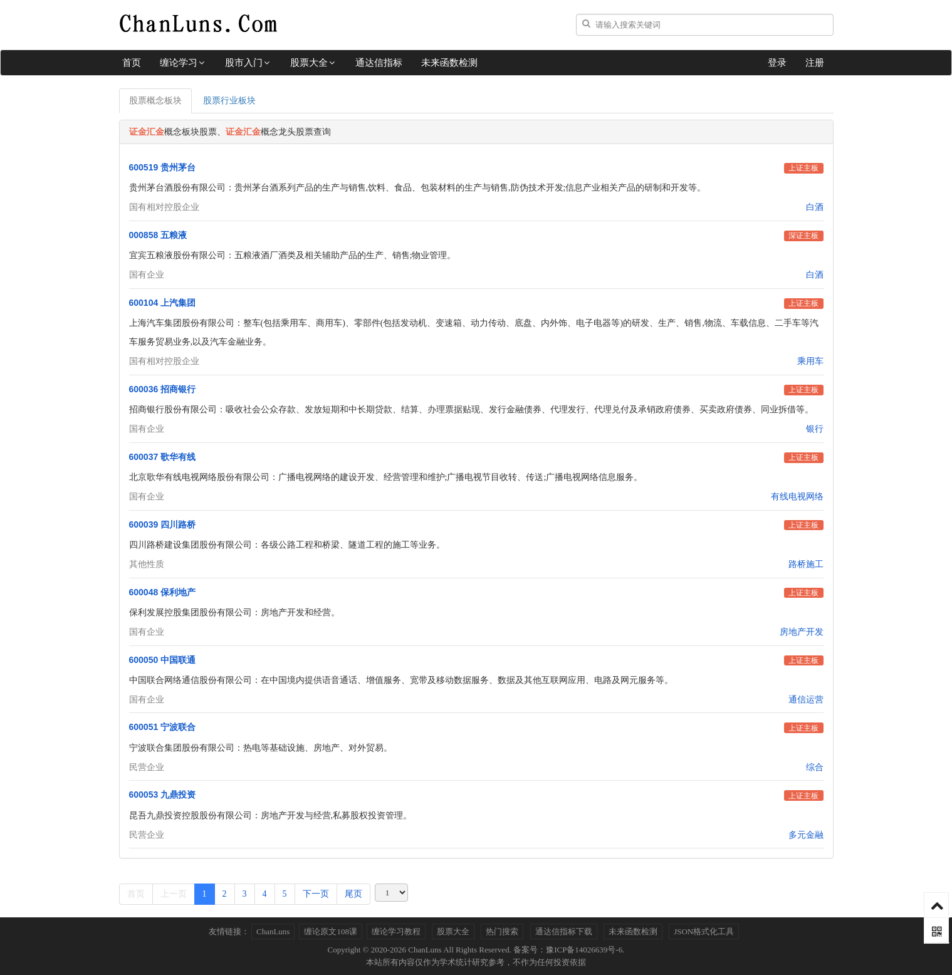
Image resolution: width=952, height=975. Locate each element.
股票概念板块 (155, 100)
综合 (815, 767)
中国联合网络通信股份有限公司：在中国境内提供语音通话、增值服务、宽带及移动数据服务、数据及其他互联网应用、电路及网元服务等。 (401, 680)
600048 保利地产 (162, 592)
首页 (131, 63)
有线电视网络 (797, 496)
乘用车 (810, 361)
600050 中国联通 (162, 660)
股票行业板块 (229, 100)
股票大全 (313, 63)
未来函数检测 (449, 63)
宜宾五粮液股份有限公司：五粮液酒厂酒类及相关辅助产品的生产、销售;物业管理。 (292, 255)
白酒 (815, 207)
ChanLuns (273, 931)
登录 (777, 63)
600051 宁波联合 (162, 727)
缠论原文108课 (330, 931)
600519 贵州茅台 (162, 167)
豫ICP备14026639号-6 (584, 949)
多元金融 (806, 835)
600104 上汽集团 (162, 303)
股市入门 (248, 63)
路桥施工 (806, 564)
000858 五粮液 (158, 235)
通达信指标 (378, 63)
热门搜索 (502, 931)
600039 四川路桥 (162, 524)
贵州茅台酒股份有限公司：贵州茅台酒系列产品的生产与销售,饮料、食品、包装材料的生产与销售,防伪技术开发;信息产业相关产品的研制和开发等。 (417, 187)
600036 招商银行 (162, 389)
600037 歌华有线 (162, 457)
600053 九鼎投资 (162, 795)
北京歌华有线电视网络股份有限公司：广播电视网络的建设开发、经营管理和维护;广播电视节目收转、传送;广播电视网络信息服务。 (386, 477)
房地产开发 (802, 632)
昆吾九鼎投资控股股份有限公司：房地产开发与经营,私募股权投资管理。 (270, 815)
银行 (815, 429)
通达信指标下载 (563, 931)
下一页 (316, 894)
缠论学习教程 (396, 931)
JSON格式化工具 (704, 931)
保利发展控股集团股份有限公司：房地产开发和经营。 (234, 612)
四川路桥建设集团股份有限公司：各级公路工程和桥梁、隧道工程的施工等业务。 (287, 545)
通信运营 (806, 699)
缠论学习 (183, 63)
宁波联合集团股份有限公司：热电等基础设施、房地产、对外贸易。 (260, 748)
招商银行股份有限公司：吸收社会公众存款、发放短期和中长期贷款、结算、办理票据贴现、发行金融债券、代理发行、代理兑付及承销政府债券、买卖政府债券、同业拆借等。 (471, 409)
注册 (814, 63)
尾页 (353, 894)
